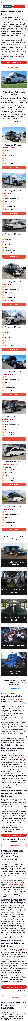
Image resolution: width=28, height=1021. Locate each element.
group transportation (14, 699)
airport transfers (16, 909)
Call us (14, 67)
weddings (10, 109)
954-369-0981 (8, 6)
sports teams (20, 757)
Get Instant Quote (19, 6)
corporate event (18, 884)
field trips (21, 951)
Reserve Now (15, 168)
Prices (3, 1014)
